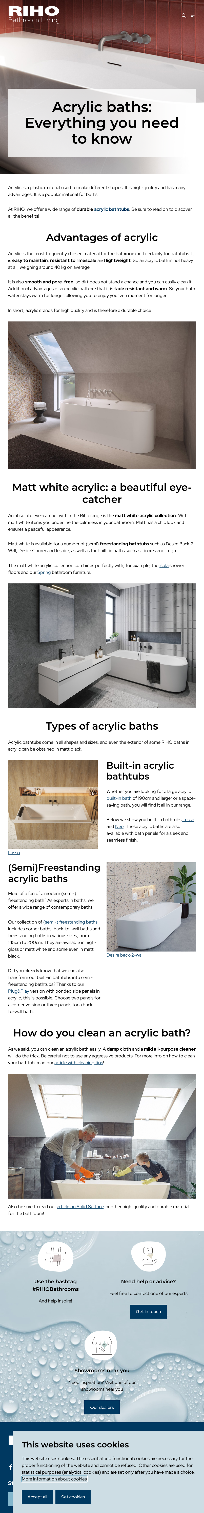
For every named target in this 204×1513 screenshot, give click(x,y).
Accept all (37, 1497)
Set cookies (73, 1497)
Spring (44, 572)
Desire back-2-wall (125, 955)
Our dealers (102, 1407)
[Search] (184, 15)
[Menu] (193, 15)
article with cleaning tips (78, 1062)
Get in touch (148, 1311)
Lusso (14, 852)
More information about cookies (54, 1479)
